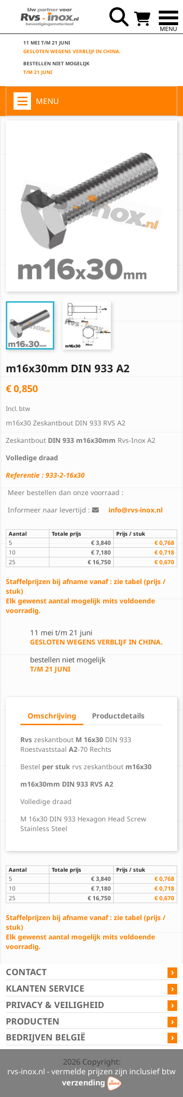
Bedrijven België (45, 1037)
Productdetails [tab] (118, 715)
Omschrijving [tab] (52, 715)
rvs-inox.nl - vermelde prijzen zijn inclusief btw (91, 1071)
